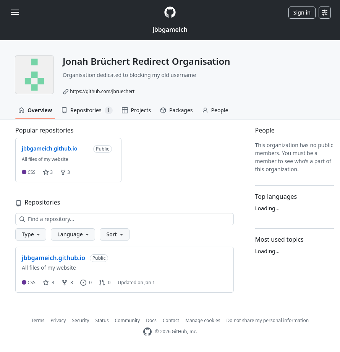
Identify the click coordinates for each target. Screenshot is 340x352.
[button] (30, 234)
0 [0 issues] (86, 282)
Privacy (58, 320)
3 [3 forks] (67, 282)
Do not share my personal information (268, 320)
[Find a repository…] (124, 219)
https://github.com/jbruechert (102, 91)
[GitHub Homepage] (147, 332)
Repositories (86, 110)
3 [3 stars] (48, 282)
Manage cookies (202, 320)
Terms (38, 320)
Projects (136, 110)
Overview (35, 110)
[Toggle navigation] (15, 12)
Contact (171, 320)
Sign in (302, 12)
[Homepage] (170, 12)
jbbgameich (169, 29)
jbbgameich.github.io (53, 258)
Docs (151, 320)
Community (127, 320)
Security (80, 320)
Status (101, 320)
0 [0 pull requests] (104, 282)
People (215, 110)
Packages (176, 110)
